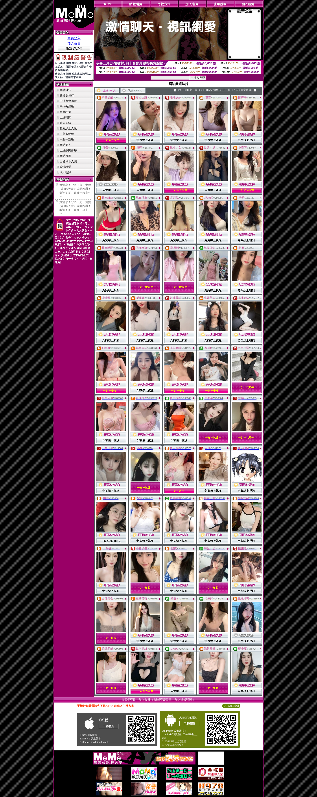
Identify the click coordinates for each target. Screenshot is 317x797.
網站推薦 (65, 156)
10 (219, 89)
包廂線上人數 (68, 128)
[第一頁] (183, 89)
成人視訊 (65, 172)
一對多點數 (67, 134)
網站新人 (65, 145)
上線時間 (65, 117)
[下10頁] (237, 89)
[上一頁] (193, 89)
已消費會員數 (68, 101)
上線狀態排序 (68, 150)
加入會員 (74, 43)
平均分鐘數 (67, 106)
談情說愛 (65, 167)
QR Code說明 (231, 705)
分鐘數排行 (67, 95)
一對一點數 (67, 139)
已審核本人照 (68, 161)
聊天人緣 (65, 123)
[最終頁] (247, 89)
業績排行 (65, 90)
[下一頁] (226, 89)
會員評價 (65, 112)
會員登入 (74, 38)
